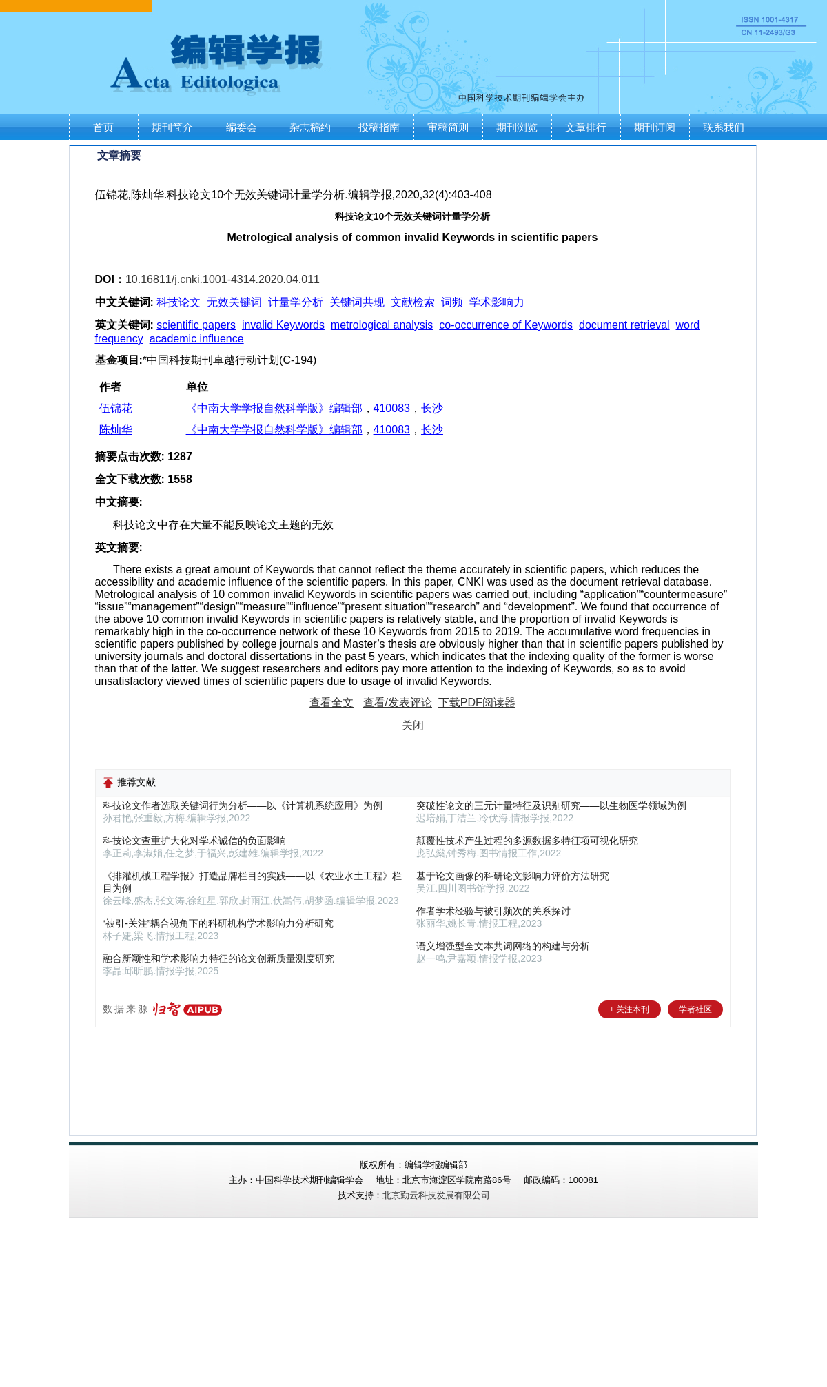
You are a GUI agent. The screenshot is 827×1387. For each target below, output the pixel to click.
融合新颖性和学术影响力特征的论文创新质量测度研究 (218, 958)
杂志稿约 (310, 127)
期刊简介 (172, 127)
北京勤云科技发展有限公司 (436, 1195)
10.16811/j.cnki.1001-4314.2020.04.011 (222, 279)
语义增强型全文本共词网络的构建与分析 (503, 946)
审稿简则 (448, 127)
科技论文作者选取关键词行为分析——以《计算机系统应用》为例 (242, 805)
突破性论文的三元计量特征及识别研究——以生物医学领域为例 (551, 805)
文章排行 (585, 127)
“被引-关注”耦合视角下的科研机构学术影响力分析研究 (218, 923)
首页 (103, 127)
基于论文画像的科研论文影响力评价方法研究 (512, 875)
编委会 (241, 127)
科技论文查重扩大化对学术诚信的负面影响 (194, 840)
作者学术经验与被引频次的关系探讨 (493, 910)
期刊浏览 (517, 127)
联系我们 (723, 127)
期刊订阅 (654, 127)
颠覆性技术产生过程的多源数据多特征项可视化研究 (527, 840)
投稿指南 (379, 127)
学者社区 (695, 1009)
